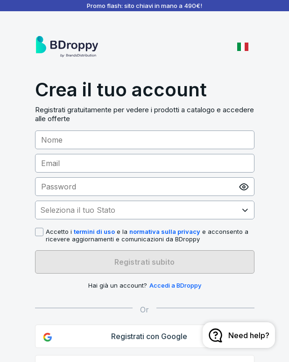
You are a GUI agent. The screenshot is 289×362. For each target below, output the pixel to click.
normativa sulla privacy (164, 231)
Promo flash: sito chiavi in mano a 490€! (144, 5)
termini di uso (94, 231)
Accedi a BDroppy (175, 285)
